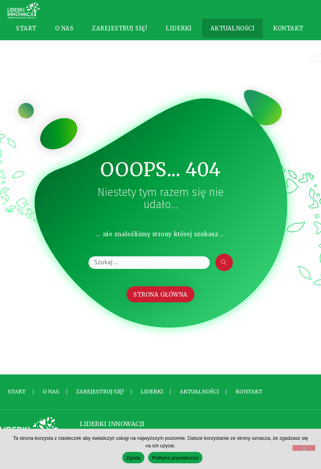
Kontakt (288, 33)
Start (26, 33)
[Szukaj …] (149, 274)
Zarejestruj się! (119, 33)
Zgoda (133, 458)
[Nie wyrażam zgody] (304, 448)
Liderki (179, 33)
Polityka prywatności (175, 458)
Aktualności (232, 33)
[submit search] (224, 274)
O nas (64, 33)
